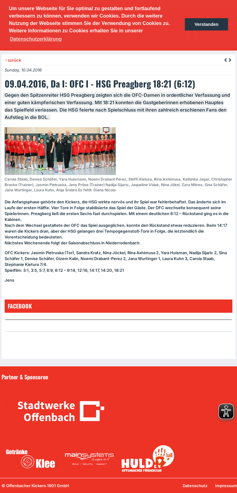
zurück (13, 60)
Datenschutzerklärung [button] (36, 39)
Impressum (226, 485)
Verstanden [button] (206, 24)
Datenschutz (195, 485)
